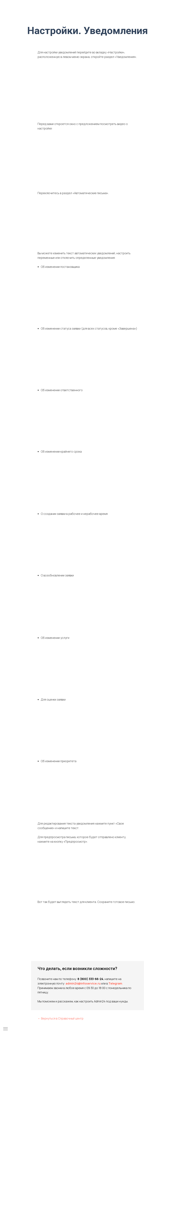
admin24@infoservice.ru (83, 983)
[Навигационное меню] (5, 1029)
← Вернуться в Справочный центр (60, 1018)
